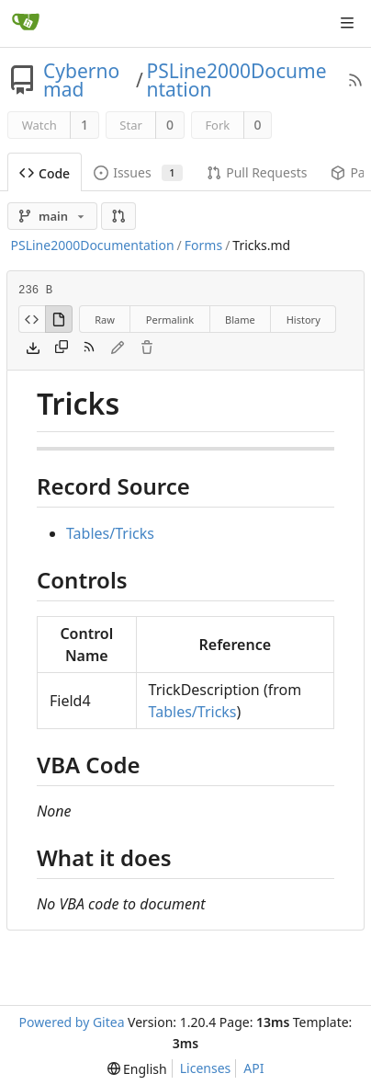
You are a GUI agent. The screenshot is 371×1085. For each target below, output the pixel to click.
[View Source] (31, 319)
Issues (138, 172)
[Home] (25, 23)
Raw (105, 319)
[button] (118, 216)
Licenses (205, 1068)
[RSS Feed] (355, 80)
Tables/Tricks (110, 533)
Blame (240, 319)
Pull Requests (257, 172)
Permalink (170, 319)
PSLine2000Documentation (236, 80)
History (303, 319)
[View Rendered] (59, 319)
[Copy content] (61, 348)
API (253, 1068)
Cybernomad (81, 80)
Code (44, 173)
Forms (203, 245)
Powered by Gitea (72, 1022)
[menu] (137, 1069)
